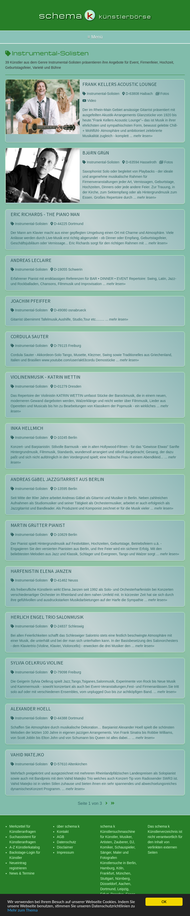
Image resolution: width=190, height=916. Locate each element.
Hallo (95, 37)
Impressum (65, 852)
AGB (60, 837)
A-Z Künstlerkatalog (24, 847)
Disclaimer (65, 847)
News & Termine (22, 873)
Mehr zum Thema (22, 910)
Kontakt (63, 832)
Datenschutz (66, 842)
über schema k (68, 826)
